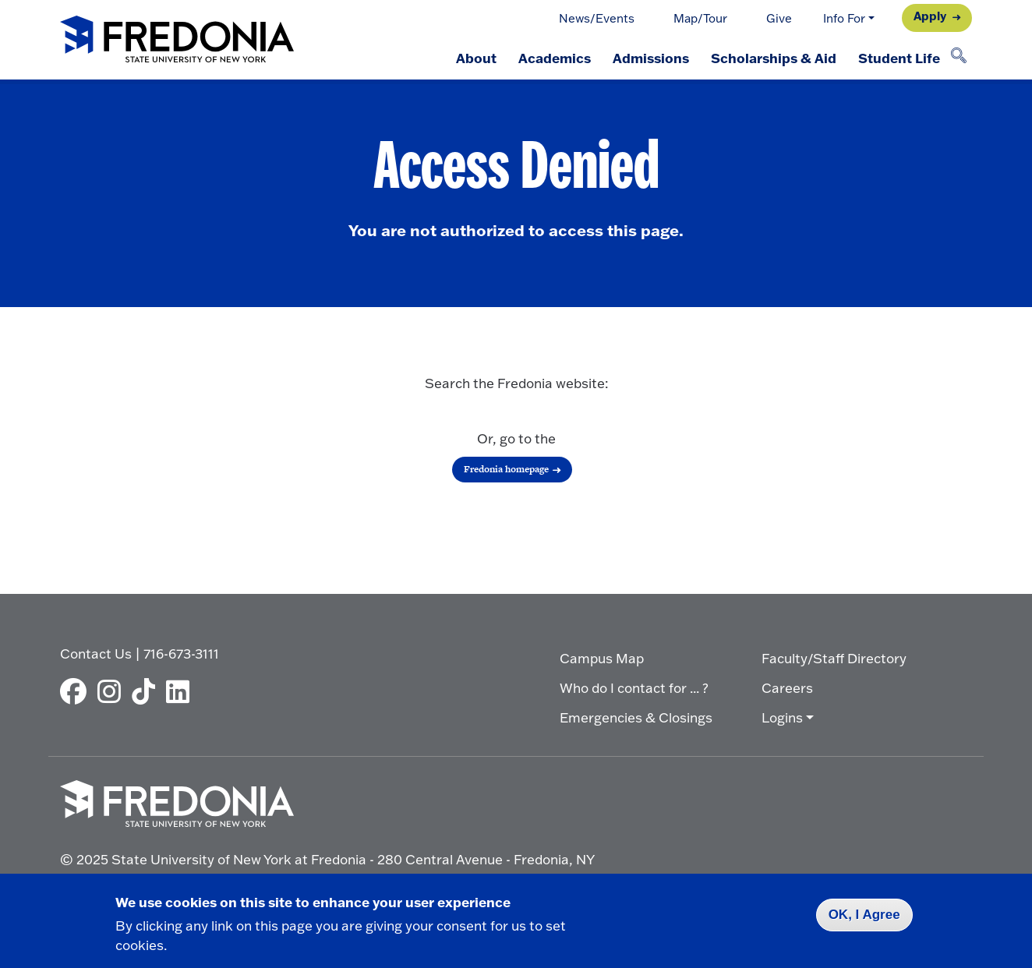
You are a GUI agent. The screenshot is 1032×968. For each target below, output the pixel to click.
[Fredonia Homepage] (177, 40)
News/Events (596, 18)
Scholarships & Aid (773, 57)
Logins (782, 717)
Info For (844, 18)
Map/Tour (700, 18)
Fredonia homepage (506, 469)
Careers (787, 688)
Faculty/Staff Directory (834, 658)
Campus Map (602, 658)
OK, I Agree (864, 914)
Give (779, 18)
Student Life (899, 57)
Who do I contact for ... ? (634, 688)
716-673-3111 (181, 653)
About (476, 57)
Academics (554, 57)
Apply (930, 16)
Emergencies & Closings (636, 717)
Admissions (651, 57)
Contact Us (96, 653)
